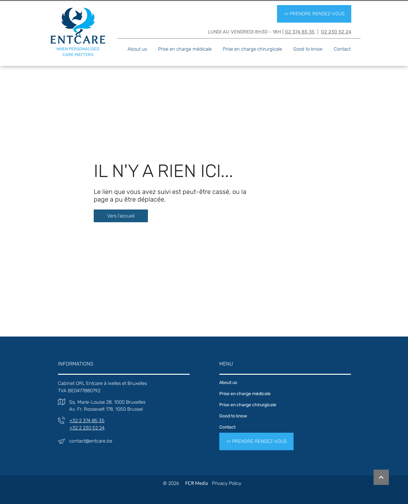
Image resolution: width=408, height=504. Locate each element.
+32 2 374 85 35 (87, 420)
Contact (227, 427)
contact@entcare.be (90, 441)
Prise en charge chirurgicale (247, 405)
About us (228, 382)
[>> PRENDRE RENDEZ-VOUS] (314, 14)
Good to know (233, 416)
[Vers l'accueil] (121, 215)
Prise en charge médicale (245, 393)
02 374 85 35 (300, 32)
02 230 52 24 (336, 32)
